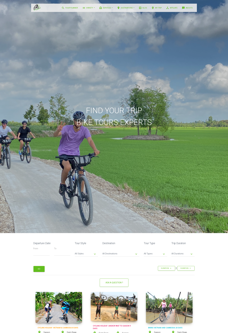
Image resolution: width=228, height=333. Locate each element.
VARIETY (87, 7)
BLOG (143, 7)
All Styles (86, 254)
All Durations (182, 254)
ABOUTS (187, 7)
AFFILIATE (172, 7)
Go (39, 269)
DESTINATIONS (125, 7)
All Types (155, 254)
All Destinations (120, 254)
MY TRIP (156, 7)
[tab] (86, 251)
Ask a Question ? (114, 282)
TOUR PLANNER (70, 7)
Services (105, 7)
